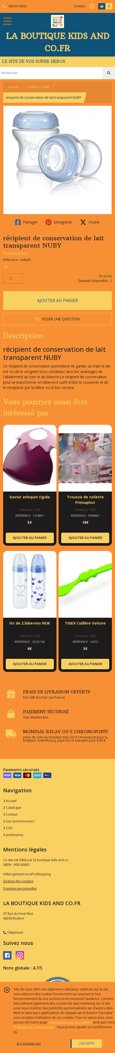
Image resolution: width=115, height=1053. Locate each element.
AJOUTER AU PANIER (57, 300)
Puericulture (15, 253)
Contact (79, 6)
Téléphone (13, 932)
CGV (7, 828)
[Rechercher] (108, 73)
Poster (90, 222)
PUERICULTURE (38, 87)
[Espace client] (92, 6)
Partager (26, 222)
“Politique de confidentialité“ (34, 1027)
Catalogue (12, 807)
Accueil (13, 87)
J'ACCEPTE (86, 1043)
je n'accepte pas (29, 1043)
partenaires (13, 835)
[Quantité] (13, 278)
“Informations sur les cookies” (70, 1022)
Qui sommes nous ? (19, 821)
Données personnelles (20, 888)
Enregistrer (58, 222)
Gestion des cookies (18, 881)
